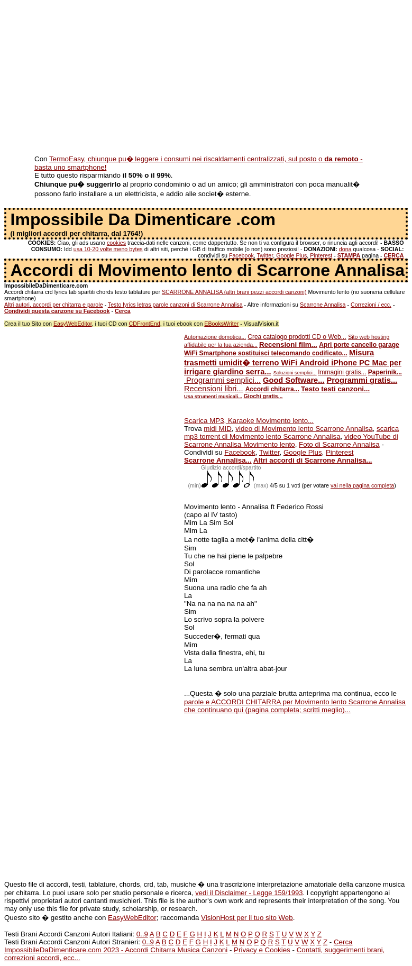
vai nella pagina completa (362, 485)
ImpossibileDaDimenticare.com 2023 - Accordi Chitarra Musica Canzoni (115, 950)
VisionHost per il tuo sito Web (247, 918)
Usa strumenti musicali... (213, 396)
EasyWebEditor (72, 323)
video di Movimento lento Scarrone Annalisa (303, 429)
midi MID (218, 429)
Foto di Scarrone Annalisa (339, 444)
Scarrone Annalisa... (218, 460)
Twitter (265, 255)
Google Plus (291, 255)
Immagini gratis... (342, 372)
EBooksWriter (221, 323)
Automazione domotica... (215, 337)
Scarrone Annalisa (323, 304)
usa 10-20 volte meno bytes (108, 249)
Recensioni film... (288, 344)
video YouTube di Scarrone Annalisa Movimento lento (291, 440)
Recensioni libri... (213, 388)
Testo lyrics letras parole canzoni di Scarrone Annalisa (175, 304)
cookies (116, 243)
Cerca (343, 942)
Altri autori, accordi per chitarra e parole (53, 304)
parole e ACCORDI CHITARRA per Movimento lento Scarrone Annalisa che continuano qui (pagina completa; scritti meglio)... (295, 706)
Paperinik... (385, 372)
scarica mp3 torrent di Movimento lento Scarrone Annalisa (291, 432)
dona (345, 249)
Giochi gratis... (263, 396)
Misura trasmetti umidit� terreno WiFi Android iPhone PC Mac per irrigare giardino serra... (292, 362)
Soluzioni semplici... (295, 372)
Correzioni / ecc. (371, 304)
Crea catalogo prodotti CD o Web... (297, 337)
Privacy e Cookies (262, 950)
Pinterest (321, 255)
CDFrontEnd (144, 323)
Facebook (241, 255)
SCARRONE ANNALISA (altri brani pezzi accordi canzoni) (234, 292)
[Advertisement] (206, 78)
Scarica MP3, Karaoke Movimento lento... (249, 421)
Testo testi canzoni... (335, 389)
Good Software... (293, 380)
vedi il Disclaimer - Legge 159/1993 (249, 893)
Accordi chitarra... (272, 389)
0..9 (142, 934)
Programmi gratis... (362, 380)
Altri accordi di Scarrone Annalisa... (312, 460)
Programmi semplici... (222, 380)
